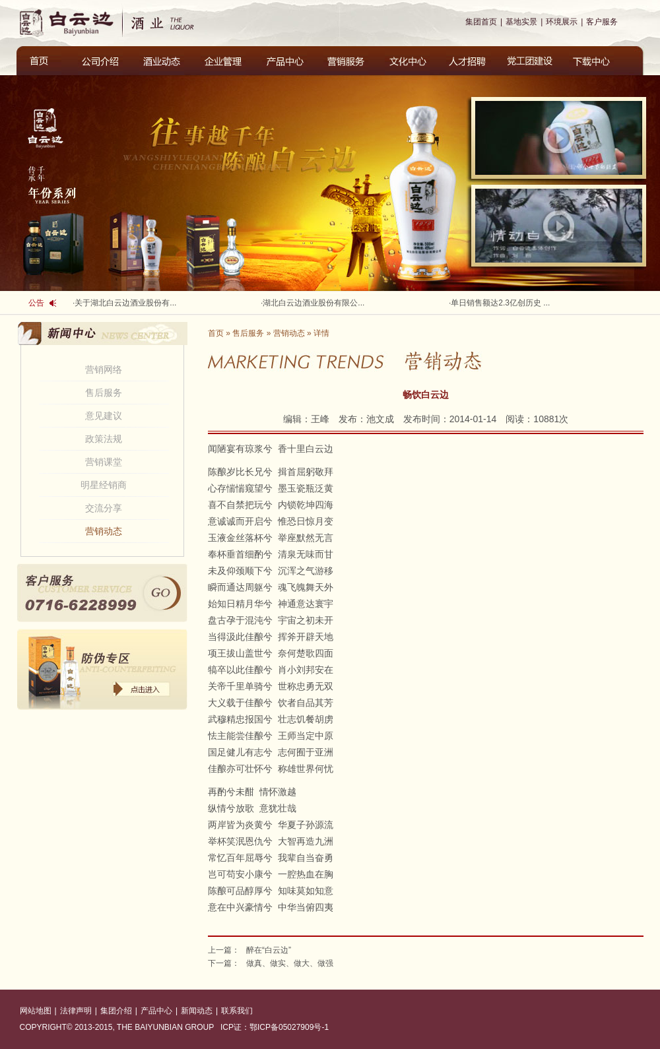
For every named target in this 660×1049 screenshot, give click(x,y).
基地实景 (521, 21)
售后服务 (103, 392)
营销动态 (103, 531)
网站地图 (35, 1010)
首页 (216, 333)
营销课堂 (103, 462)
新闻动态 (197, 1010)
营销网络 (103, 369)
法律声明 (76, 1010)
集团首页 (481, 21)
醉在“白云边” (268, 950)
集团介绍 (116, 1010)
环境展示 (562, 21)
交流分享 (103, 508)
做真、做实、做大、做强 (289, 963)
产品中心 (156, 1010)
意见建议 (103, 415)
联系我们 (237, 1010)
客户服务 (602, 21)
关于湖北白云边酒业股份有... (125, 302)
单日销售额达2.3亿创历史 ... (500, 302)
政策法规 (103, 438)
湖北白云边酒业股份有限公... (313, 302)
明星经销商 (104, 485)
